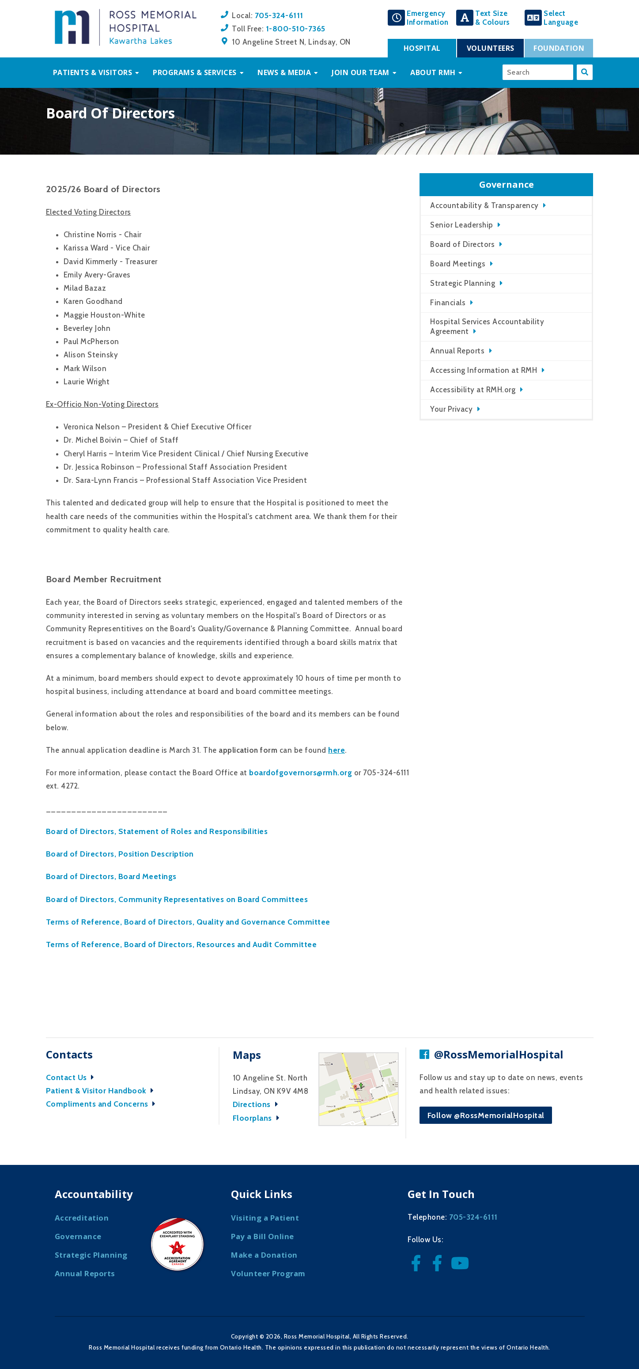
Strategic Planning (462, 283)
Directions (258, 1104)
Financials (447, 302)
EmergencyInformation (428, 18)
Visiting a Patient (265, 1218)
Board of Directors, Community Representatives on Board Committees (177, 899)
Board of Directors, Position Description (120, 853)
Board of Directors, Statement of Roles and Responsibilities (157, 831)
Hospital (422, 48)
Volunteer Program (268, 1273)
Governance (78, 1236)
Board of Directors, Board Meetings (111, 876)
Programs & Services (195, 72)
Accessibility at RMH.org (472, 389)
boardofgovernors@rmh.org (300, 772)
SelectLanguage (561, 18)
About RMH (433, 72)
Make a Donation (264, 1255)
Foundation (558, 48)
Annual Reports (457, 350)
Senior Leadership (461, 224)
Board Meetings (457, 263)
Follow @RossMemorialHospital (485, 1115)
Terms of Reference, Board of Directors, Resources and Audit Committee (181, 944)
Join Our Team (360, 72)
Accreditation (82, 1218)
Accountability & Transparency (484, 205)
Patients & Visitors (92, 72)
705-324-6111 (279, 15)
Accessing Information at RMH (483, 370)
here (336, 750)
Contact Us (72, 1077)
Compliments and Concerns (103, 1103)
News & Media (284, 72)
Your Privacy (451, 409)
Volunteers (490, 48)
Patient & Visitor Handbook (102, 1090)
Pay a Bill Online (262, 1236)
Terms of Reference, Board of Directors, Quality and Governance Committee (188, 921)
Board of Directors (462, 244)
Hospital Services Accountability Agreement (487, 326)
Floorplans (258, 1118)
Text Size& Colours (492, 18)
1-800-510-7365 (295, 28)
